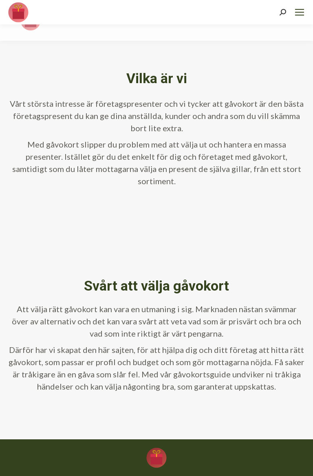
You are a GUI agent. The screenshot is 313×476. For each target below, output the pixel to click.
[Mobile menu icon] (299, 12)
